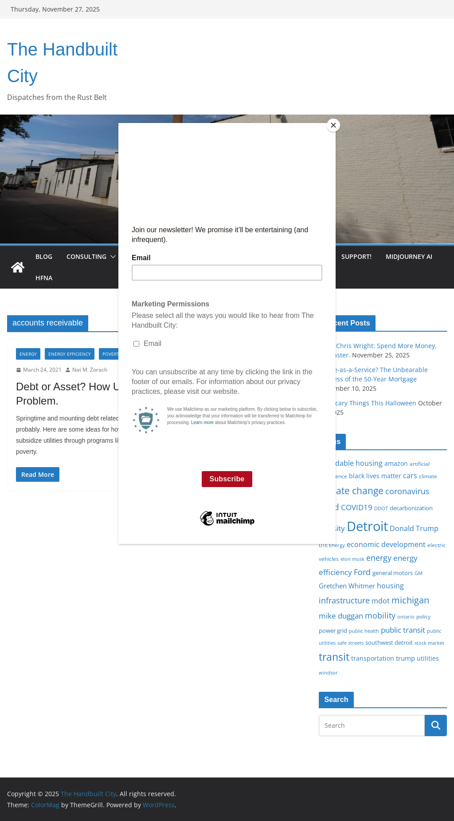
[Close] (333, 125)
